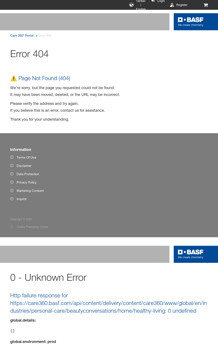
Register (182, 5)
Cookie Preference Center (32, 226)
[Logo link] (191, 21)
